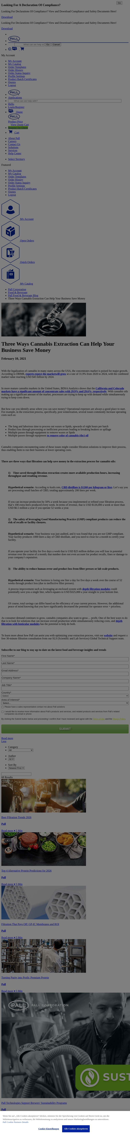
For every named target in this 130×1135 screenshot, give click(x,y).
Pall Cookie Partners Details (15, 1122)
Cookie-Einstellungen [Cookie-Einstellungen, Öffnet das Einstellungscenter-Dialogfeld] (48, 1128)
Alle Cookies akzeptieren (76, 1128)
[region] (65, 1123)
